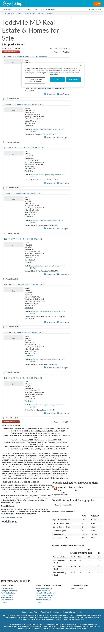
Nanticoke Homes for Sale (44, 595)
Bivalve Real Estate (7, 595)
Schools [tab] (56, 505)
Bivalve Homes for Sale (43, 597)
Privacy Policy (33, 612)
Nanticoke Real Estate (8, 593)
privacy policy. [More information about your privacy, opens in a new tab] (54, 74)
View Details (29, 125)
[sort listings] (64, 48)
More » (4, 602)
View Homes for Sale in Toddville (11, 517)
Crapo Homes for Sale (43, 591)
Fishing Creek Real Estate (9, 591)
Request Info (49, 94)
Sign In (97, 3)
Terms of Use (45, 612)
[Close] (81, 65)
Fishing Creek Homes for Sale (45, 593)
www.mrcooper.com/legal (49, 626)
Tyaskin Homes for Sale (43, 600)
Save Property (63, 94)
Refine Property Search (10, 52)
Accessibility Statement (69, 612)
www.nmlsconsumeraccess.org (13, 626)
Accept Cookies (73, 79)
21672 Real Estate (77, 588)
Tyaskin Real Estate (7, 597)
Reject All (57, 79)
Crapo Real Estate (6, 588)
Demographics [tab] (67, 505)
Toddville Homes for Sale (44, 588)
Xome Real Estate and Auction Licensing (14, 615)
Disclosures (56, 612)
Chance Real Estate (7, 600)
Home (24, 612)
